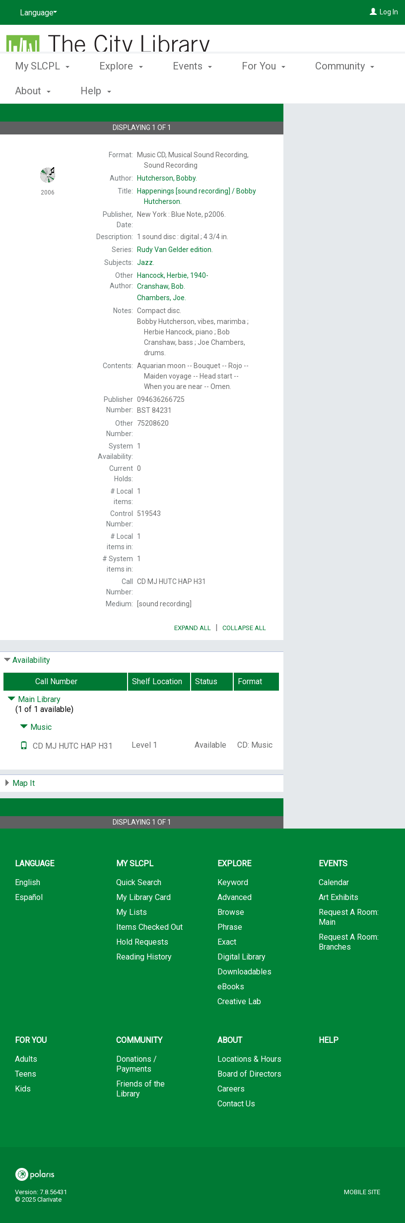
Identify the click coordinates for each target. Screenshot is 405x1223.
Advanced (234, 925)
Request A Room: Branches (349, 969)
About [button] (229, 1068)
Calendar (334, 910)
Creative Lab (239, 1029)
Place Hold (330, 119)
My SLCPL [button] (42, 89)
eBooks (230, 1014)
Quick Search (138, 910)
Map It (23, 811)
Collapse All (244, 655)
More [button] (334, 91)
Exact (226, 969)
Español (29, 925)
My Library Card (143, 925)
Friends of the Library (140, 1116)
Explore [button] (120, 89)
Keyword (232, 910)
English (27, 910)
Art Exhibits (338, 925)
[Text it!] (24, 773)
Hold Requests (142, 969)
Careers (231, 1116)
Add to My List (343, 139)
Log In (389, 12)
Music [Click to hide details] (36, 755)
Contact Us (236, 1131)
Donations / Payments (136, 1091)
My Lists (131, 940)
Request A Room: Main (349, 945)
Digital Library (241, 984)
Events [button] (192, 89)
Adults (26, 1087)
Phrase (229, 955)
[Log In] (373, 12)
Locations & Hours (249, 1087)
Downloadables (244, 999)
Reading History (144, 984)
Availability (31, 688)
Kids (23, 1116)
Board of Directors (249, 1101)
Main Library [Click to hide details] (34, 727)
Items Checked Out (149, 955)
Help (328, 1068)
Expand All (192, 655)
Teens (25, 1101)
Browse (230, 940)
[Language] (37, 13)
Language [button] (34, 891)
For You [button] (263, 89)
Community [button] (139, 1068)
